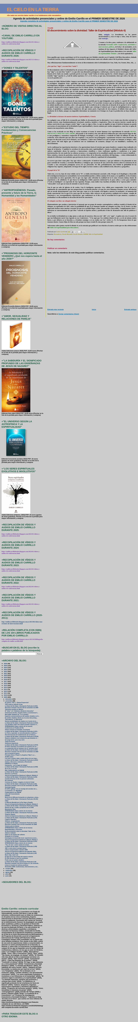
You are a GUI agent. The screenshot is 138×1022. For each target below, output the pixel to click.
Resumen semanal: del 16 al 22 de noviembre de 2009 (21, 751)
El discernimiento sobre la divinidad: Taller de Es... (20, 831)
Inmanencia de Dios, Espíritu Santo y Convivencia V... (21, 712)
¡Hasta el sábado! (10, 833)
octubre (8, 868)
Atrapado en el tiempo (12, 836)
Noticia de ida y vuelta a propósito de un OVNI (19, 807)
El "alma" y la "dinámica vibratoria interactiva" (19, 711)
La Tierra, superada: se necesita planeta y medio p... (21, 733)
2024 (5, 667)
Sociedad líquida (10, 787)
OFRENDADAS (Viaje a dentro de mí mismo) (18, 726)
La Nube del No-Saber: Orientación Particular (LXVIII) (21, 805)
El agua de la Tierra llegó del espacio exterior (19, 856)
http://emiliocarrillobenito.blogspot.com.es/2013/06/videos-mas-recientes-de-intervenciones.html (22, 623)
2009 (5, 697)
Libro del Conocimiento (12, 794)
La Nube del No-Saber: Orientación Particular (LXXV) (21, 750)
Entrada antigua (130, 309)
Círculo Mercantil (67, 234)
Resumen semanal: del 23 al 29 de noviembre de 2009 (21, 707)
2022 (5, 671)
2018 (5, 679)
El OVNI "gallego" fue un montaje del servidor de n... (21, 789)
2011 (5, 693)
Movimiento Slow (10, 809)
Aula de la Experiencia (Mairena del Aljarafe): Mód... (21, 851)
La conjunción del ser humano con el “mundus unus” (21, 748)
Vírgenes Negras (10, 814)
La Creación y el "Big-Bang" (13, 790)
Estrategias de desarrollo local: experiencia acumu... (21, 838)
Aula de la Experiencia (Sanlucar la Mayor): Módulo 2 (21, 816)
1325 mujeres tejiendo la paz (14, 704)
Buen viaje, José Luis (11, 855)
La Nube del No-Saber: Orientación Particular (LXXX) (21, 706)
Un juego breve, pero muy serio (15, 740)
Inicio (94, 309)
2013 (5, 689)
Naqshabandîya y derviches (13, 829)
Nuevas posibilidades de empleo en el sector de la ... (21, 721)
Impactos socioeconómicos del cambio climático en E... (22, 716)
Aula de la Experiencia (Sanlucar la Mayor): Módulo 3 (21, 804)
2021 (5, 673)
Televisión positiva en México (14, 709)
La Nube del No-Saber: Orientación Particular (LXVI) (21, 817)
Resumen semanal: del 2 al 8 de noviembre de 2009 (21, 824)
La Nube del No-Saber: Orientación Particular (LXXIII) (21, 767)
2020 (5, 675)
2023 (5, 669)
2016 (5, 683)
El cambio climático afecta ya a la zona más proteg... (21, 718)
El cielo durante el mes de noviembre (16, 858)
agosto (7, 872)
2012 (5, 691)
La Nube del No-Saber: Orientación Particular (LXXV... (21, 731)
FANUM (85, 234)
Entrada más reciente (55, 309)
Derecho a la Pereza (11, 773)
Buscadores (57, 234)
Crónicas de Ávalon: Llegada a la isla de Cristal (19, 782)
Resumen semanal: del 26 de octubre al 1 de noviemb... (22, 863)
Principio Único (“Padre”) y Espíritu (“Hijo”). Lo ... (20, 755)
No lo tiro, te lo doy (11, 768)
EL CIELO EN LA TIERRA (33, 9)
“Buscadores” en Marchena (13, 719)
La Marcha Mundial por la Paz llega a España (19, 802)
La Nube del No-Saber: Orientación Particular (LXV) (21, 823)
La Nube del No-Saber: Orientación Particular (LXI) (20, 861)
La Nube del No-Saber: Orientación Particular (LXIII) (21, 846)
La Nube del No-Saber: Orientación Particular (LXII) (21, 853)
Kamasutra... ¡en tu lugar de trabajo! (16, 765)
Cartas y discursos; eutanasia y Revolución (18, 762)
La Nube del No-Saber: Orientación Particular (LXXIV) (21, 760)
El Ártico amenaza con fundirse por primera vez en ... (21, 746)
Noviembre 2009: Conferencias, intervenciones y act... (21, 866)
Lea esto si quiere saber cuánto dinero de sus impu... (21, 758)
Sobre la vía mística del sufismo (15, 834)
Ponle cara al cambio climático (14, 860)
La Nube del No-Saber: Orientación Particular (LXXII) (21, 772)
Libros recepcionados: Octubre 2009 (16, 850)
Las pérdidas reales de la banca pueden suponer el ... (21, 724)
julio (7, 874)
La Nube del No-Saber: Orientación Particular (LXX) (21, 784)
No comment (9, 780)
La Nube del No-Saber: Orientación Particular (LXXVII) (21, 736)
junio (7, 876)
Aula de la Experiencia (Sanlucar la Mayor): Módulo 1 (21, 839)
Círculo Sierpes (77, 234)
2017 (5, 681)
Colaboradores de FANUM (13, 792)
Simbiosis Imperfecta (11, 743)
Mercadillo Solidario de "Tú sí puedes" (17, 714)
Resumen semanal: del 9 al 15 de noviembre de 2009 (21, 785)
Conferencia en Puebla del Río (14, 728)
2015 (5, 685)
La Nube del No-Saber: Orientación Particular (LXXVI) (21, 745)
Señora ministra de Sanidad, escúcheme (17, 729)
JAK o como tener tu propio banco (15, 848)
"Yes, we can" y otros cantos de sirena (17, 845)
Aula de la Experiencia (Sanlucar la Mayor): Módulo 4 (21, 775)
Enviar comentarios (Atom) (69, 314)
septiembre (9, 870)
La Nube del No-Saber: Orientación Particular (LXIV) (21, 841)
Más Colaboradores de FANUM (14, 770)
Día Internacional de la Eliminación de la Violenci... (20, 734)
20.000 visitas (9, 756)
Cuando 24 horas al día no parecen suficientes (19, 778)
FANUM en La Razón (11, 763)
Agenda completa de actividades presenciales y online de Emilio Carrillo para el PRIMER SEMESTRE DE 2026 (69, 21)
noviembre (9, 701)
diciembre (8, 699)
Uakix (6, 801)
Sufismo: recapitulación (12, 821)
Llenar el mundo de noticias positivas (16, 865)
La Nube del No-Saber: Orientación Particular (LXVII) (21, 812)
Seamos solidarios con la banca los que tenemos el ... (21, 738)
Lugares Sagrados (10, 819)
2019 (5, 677)
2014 (5, 687)
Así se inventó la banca (12, 753)
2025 (5, 665)
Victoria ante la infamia (12, 826)
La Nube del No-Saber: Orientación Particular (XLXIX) (21, 799)
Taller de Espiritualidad (96, 234)
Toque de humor (10, 741)
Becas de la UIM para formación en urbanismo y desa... (22, 797)
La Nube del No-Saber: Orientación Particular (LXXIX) (21, 723)
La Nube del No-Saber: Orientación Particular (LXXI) (21, 777)
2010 (5, 695)
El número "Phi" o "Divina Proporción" (17, 702)
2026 (5, 663)
